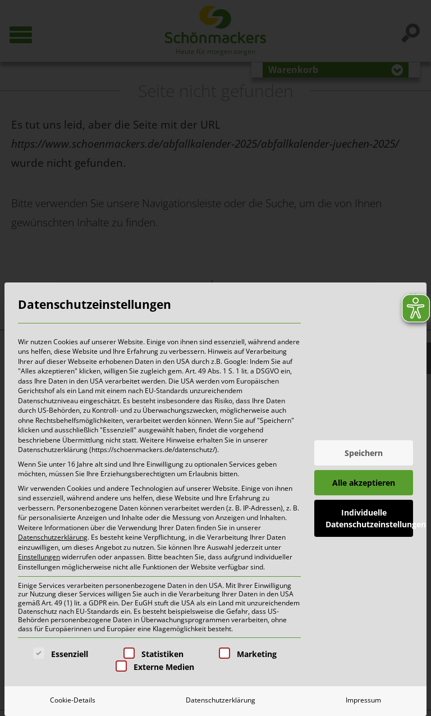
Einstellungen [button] (39, 557)
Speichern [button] (364, 453)
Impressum (363, 700)
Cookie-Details (72, 700)
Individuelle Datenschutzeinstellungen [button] (369, 518)
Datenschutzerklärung (53, 537)
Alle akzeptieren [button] (363, 482)
